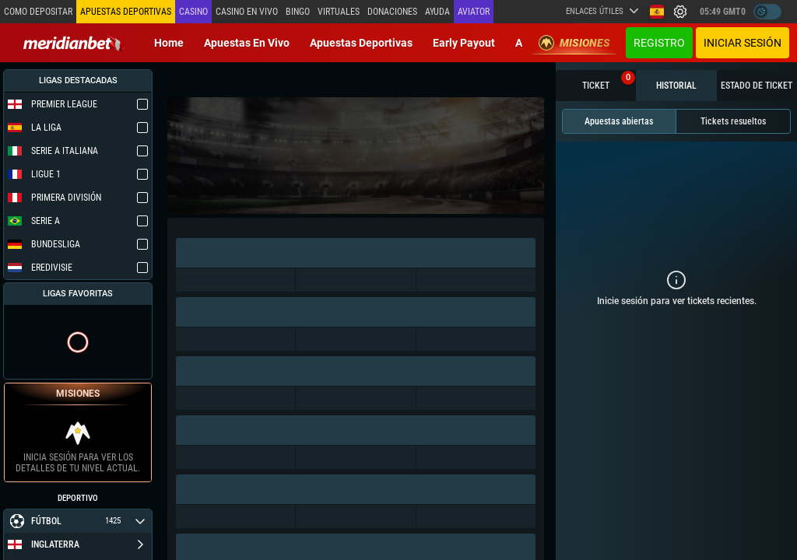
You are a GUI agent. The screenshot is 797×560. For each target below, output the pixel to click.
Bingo (298, 11)
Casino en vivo (247, 11)
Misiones (574, 43)
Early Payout (464, 43)
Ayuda (437, 11)
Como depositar (38, 11)
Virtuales (339, 11)
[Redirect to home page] (74, 42)
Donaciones (392, 11)
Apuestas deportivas (361, 43)
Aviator (474, 11)
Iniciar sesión (742, 43)
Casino (193, 11)
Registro (659, 43)
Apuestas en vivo (247, 43)
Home (169, 43)
